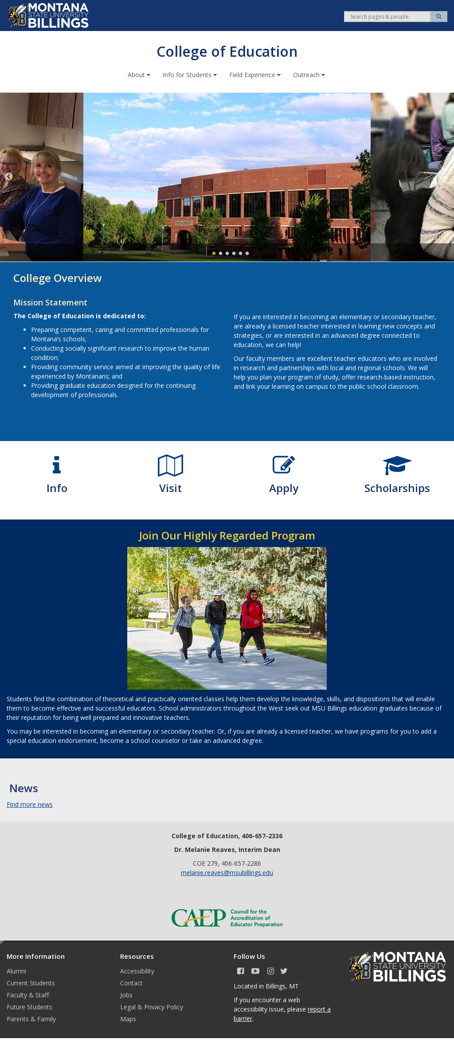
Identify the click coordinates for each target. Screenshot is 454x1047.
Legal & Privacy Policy (151, 1006)
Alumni (16, 970)
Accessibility (137, 970)
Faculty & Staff (28, 994)
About (140, 74)
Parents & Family (31, 1018)
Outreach (310, 74)
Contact (131, 982)
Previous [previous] (8, 176)
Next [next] (445, 176)
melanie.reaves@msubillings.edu (227, 872)
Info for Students (191, 74)
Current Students (31, 982)
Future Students (29, 1006)
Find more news (30, 804)
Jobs (126, 994)
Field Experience (255, 74)
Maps (128, 1018)
